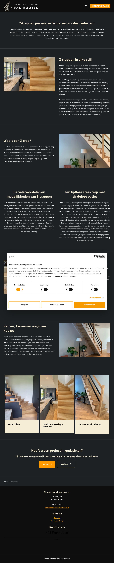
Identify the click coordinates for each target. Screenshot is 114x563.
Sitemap (57, 517)
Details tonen (95, 298)
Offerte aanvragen (100, 6)
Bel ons (45, 464)
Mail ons (64, 464)
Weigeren (24, 305)
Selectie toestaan (57, 305)
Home (6, 481)
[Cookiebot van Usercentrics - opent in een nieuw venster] (95, 256)
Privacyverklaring (57, 520)
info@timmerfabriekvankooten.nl (57, 507)
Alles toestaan (89, 305)
